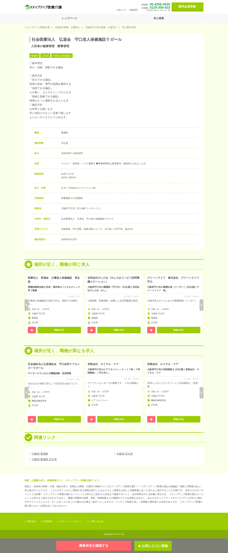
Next (201, 305)
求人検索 (159, 18)
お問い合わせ (97, 521)
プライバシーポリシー (71, 521)
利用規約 (48, 521)
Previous (26, 305)
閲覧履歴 (133, 6)
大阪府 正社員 (124, 453)
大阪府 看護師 (40, 453)
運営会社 (31, 521)
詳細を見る (59, 330)
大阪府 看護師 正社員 (44, 459)
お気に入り (121, 6)
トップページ (69, 18)
